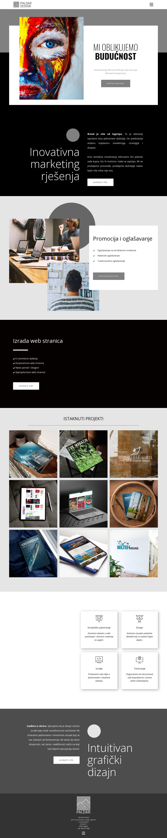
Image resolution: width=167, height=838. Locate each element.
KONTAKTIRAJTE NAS (108, 276)
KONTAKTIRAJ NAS (115, 83)
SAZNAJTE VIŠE (100, 182)
